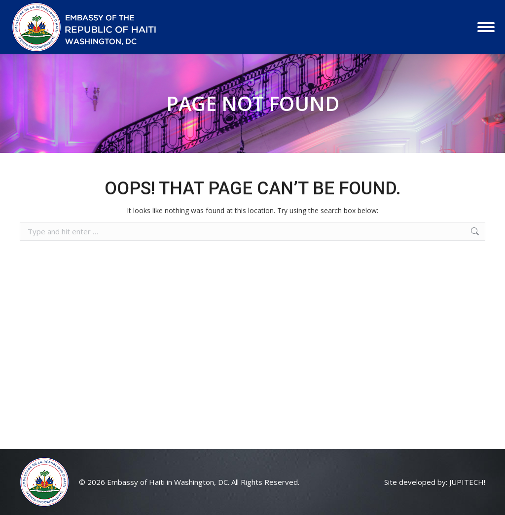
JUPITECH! (467, 482)
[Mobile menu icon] (486, 27)
